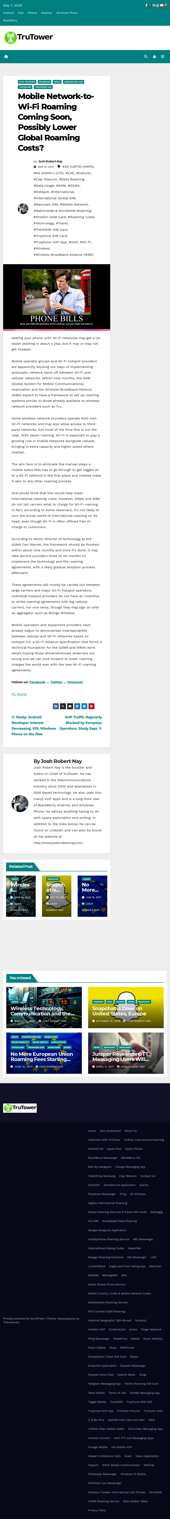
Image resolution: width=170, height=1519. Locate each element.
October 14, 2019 (108, 1021)
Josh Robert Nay (50, 161)
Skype (134, 1356)
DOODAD (94, 1185)
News (57, 82)
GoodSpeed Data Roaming (119, 1221)
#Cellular (83, 173)
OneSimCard (117, 1329)
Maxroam (44, 82)
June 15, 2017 (24, 1066)
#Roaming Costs (81, 217)
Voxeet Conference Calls (104, 1456)
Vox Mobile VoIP (121, 1447)
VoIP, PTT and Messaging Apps (134, 1438)
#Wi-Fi (85, 242)
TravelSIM (25, 87)
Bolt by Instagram (100, 1166)
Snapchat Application (102, 1365)
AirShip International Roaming (144, 1139)
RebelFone (51, 1037)
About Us (130, 1130)
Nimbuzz (141, 1320)
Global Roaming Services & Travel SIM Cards (117, 1212)
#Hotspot (41, 192)
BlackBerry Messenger (102, 1157)
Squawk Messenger (133, 1365)
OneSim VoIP (96, 1329)
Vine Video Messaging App (145, 1428)
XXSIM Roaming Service (103, 1501)
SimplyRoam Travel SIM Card (107, 1356)
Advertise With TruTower (104, 1139)
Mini (124, 1275)
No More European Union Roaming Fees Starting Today (41, 1059)
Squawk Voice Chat (101, 1374)
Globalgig (156, 1212)
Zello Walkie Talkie (135, 1501)
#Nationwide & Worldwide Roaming (62, 211)
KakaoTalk (134, 1248)
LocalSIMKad (96, 1266)
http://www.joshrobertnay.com (58, 843)
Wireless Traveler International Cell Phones (116, 1492)
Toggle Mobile (97, 1401)
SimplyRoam (58, 1042)
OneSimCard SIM (73, 82)
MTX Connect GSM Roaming (106, 1311)
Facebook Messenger (102, 1194)
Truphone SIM (43, 87)
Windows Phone (66, 12)
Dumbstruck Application (120, 1185)
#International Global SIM (54, 198)
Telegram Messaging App (104, 1383)
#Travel (62, 223)
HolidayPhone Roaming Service (108, 1239)
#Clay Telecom (45, 179)
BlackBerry (10, 20)
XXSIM (86, 879)
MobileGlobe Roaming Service (108, 1302)
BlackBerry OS (130, 1157)
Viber (151, 1419)
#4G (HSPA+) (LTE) (49, 173)
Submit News (126, 1374)
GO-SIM (93, 1221)
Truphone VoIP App (100, 1410)
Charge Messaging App (130, 1166)
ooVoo (133, 1329)
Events (144, 1185)
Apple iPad (114, 1148)
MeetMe (93, 1275)
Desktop (46, 12)
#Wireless (42, 248)
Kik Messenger (136, 1257)
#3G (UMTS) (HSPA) (78, 166)
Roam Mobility (20, 1042)
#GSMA (74, 186)
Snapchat (53, 879)
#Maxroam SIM (46, 204)
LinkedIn (56, 830)
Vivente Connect (99, 1438)
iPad (21, 12)
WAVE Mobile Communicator (121, 1465)
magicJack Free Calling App (127, 1266)
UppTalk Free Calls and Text (126, 1419)
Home (92, 1130)
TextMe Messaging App (145, 1392)
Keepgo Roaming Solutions (106, 1257)
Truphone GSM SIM (139, 1401)
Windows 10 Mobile (133, 1474)
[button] (146, 57)
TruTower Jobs (153, 1410)
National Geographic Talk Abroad (109, 1320)
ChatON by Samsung (101, 1176)
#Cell (70, 173)
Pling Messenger (99, 1338)
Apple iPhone (134, 1148)
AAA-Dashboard (110, 1130)
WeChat (149, 1465)
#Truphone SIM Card (50, 236)
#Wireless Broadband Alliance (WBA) (63, 255)
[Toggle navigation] (162, 56)
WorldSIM (54, 1047)
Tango (143, 1374)
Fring (123, 1194)
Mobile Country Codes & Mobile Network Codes (119, 1293)
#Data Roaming (71, 179)
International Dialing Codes (106, 1248)
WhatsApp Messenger (102, 1474)
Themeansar (11, 1322)
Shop (112, 1347)
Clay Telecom (27, 82)
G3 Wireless (138, 1194)
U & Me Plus (96, 1419)
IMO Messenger (143, 1239)
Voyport (93, 1465)
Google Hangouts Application (107, 1230)
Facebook (37, 682)
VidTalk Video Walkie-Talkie (106, 1428)
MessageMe (110, 1275)
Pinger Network (151, 1329)
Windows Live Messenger (105, 1483)
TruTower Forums (128, 1410)
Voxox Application (147, 1456)
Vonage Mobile (97, 1447)
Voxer (128, 1456)
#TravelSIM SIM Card (50, 230)
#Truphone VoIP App (50, 242)
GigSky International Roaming (107, 1203)
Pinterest (75, 682)
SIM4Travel (127, 1347)
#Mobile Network (74, 204)
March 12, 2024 (25, 1021)
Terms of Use (117, 1392)
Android (8, 12)
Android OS (95, 1148)
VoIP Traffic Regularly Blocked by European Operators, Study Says (80, 723)
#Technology (44, 223)
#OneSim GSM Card (50, 217)
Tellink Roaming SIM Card (141, 1383)
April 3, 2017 (105, 1066)
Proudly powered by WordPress (24, 1318)
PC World (19, 694)
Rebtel (135, 1338)
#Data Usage (44, 186)
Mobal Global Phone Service (106, 1284)
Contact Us (147, 1176)
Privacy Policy (97, 1510)
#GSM (61, 186)
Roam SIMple (40, 1042)
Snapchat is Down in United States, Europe (119, 1011)
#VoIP (73, 242)
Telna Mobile (96, 1392)
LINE (153, 1257)
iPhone (32, 12)
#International (62, 192)
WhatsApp (125, 1047)
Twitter (56, 682)
